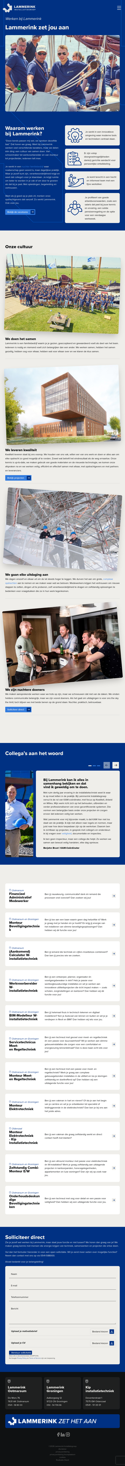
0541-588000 (47, 1255)
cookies (62, 1457)
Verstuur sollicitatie (21, 1352)
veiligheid (67, 833)
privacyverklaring (62, 1451)
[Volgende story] (116, 765)
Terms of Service (35, 1358)
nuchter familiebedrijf (32, 166)
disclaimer (62, 1449)
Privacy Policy (22, 1358)
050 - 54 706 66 (54, 1404)
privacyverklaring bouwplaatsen (62, 1454)
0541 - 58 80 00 (15, 1404)
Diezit (66, 1460)
